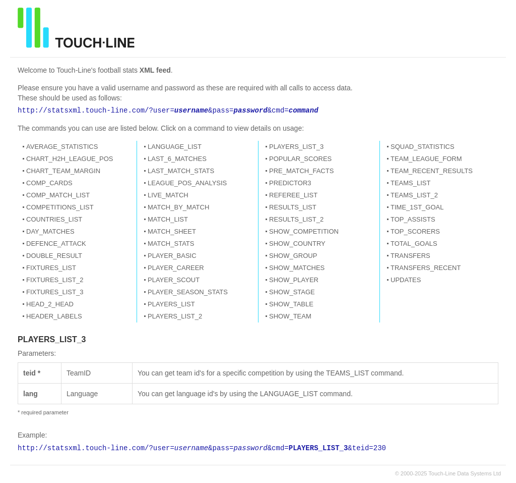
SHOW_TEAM (290, 316)
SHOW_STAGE (292, 292)
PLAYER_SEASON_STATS (188, 292)
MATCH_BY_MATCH (178, 207)
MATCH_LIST (168, 219)
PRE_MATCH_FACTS (301, 171)
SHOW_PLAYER (293, 280)
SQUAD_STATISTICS (423, 146)
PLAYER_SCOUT (174, 280)
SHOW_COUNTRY (297, 243)
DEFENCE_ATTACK (56, 243)
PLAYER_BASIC (172, 255)
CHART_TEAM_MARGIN (63, 171)
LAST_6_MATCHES (177, 159)
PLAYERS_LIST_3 (296, 146)
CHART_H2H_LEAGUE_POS (69, 159)
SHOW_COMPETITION (304, 231)
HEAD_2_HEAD (50, 304)
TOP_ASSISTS (413, 219)
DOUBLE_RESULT (54, 255)
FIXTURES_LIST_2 (54, 280)
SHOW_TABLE (291, 304)
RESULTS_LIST (292, 207)
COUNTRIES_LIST (54, 219)
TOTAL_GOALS (414, 243)
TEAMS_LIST (410, 183)
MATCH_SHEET (172, 231)
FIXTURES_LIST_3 (54, 292)
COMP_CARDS (49, 183)
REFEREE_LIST (293, 195)
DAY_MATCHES (50, 231)
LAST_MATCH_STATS (181, 171)
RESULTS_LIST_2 (296, 219)
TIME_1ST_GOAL (417, 207)
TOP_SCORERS (415, 231)
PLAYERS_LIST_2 (175, 316)
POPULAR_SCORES (300, 159)
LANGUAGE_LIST (175, 146)
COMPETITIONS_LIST (60, 207)
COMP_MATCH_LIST (58, 195)
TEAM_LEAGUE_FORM (426, 159)
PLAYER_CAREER (176, 268)
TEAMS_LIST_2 (414, 195)
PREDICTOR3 (290, 183)
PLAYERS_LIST (171, 304)
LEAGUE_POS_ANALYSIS (187, 183)
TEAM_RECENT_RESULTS (432, 171)
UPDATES (406, 280)
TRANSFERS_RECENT (426, 268)
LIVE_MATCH (168, 195)
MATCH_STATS (171, 243)
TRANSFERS (410, 255)
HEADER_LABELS (54, 316)
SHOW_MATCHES (297, 268)
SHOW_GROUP (293, 255)
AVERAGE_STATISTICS (62, 146)
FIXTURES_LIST (51, 268)
